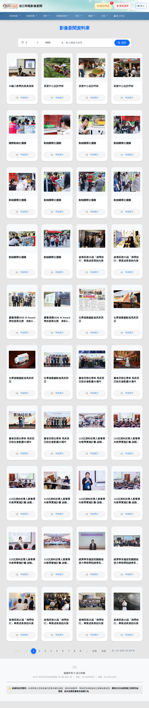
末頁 (103, 651)
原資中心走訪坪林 (54, 86)
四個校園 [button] (13, 16)
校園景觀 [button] (30, 16)
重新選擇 (122, 6)
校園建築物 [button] (61, 16)
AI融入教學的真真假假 (21, 86)
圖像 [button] (90, 16)
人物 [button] (103, 16)
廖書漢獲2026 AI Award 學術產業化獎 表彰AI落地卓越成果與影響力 (22, 321)
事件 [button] (45, 16)
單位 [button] (77, 16)
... (86, 651)
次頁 (94, 651)
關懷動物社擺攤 (17, 143)
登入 (141, 6)
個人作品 (119, 16)
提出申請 (104, 5)
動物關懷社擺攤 (52, 143)
